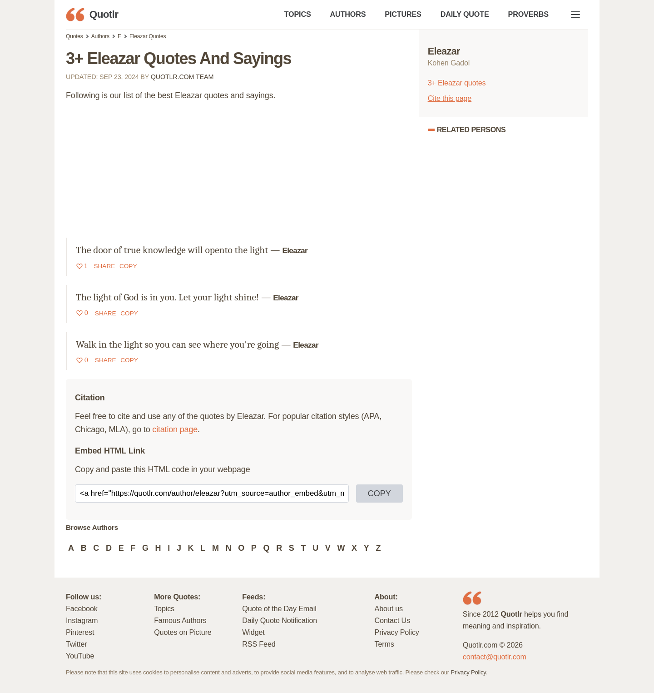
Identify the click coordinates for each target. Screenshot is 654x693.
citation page (175, 429)
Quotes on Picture (183, 632)
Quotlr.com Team (182, 76)
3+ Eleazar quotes (457, 83)
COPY (379, 493)
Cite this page (449, 98)
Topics (164, 608)
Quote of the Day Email (279, 608)
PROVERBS (528, 14)
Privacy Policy (397, 632)
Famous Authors (180, 620)
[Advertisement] (239, 174)
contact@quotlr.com (494, 657)
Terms (384, 644)
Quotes (74, 36)
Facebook (82, 608)
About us (389, 608)
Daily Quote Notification (279, 620)
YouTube (80, 656)
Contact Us (392, 620)
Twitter (76, 644)
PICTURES (403, 14)
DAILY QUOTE (465, 14)
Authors (100, 36)
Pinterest (80, 632)
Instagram (82, 620)
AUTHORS (348, 14)
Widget (253, 632)
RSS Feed (258, 644)
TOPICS (297, 14)
